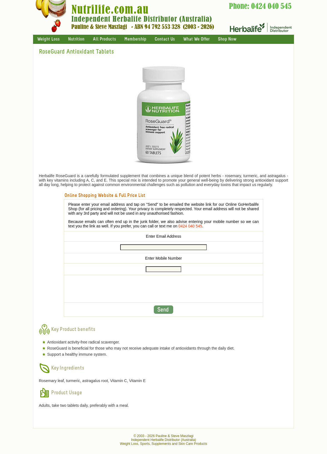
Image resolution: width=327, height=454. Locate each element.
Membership (135, 39)
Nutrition (76, 39)
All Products (104, 39)
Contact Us (165, 39)
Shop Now (227, 39)
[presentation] (163, 289)
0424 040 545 (190, 226)
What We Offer (196, 39)
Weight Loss (48, 39)
